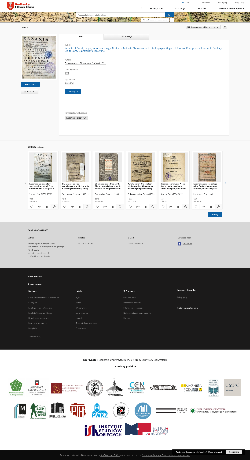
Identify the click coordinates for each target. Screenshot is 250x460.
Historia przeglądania (231, 8)
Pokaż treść (30, 84)
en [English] (188, 2)
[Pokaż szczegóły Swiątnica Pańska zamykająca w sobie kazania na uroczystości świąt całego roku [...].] (87, 207)
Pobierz (28, 92)
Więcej (215, 214)
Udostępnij (222, 2)
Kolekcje (180, 8)
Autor (78, 302)
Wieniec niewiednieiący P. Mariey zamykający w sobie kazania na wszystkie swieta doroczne (108, 186)
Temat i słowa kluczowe (86, 323)
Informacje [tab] (126, 36)
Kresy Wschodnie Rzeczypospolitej (43, 297)
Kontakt (126, 318)
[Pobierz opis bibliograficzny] (39, 207)
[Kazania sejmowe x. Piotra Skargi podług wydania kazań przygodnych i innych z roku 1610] (174, 167)
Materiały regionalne (37, 323)
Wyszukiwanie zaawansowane (155, 20)
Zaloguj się (239, 2)
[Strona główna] (140, 8)
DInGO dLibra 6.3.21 (110, 455)
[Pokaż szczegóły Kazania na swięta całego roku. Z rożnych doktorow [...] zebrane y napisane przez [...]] (218, 207)
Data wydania (82, 313)
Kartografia (33, 302)
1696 (67, 73)
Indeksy (202, 8)
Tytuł (78, 297)
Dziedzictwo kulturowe (38, 318)
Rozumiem (234, 452)
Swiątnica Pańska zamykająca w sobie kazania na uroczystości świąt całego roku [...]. (75, 186)
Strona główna (35, 284)
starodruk (69, 83)
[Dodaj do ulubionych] (225, 27)
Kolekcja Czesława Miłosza (40, 313)
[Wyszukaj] (169, 14)
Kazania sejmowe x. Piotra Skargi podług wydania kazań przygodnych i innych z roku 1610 (174, 186)
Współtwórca (82, 307)
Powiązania (81, 328)
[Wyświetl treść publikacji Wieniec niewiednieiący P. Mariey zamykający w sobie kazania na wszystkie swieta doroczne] (112, 207)
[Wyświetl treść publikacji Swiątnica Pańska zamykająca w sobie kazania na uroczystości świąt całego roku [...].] (79, 207)
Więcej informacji (215, 452)
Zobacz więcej (34, 336)
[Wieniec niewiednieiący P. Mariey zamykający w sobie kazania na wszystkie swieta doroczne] (108, 167)
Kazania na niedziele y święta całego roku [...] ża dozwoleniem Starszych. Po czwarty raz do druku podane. (42, 186)
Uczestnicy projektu (132, 302)
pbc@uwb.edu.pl (135, 243)
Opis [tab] (81, 37)
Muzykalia (32, 328)
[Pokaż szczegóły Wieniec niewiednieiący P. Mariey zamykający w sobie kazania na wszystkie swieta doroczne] (119, 207)
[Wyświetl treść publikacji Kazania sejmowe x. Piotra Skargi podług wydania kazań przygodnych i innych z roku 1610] (178, 207)
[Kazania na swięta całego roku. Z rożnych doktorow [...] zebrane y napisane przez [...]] (207, 167)
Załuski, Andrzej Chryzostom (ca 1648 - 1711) (85, 63)
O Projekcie (156, 8)
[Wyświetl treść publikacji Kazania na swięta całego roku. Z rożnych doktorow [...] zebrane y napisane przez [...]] (211, 207)
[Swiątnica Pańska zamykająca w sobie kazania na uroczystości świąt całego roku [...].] (75, 167)
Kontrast (206, 2)
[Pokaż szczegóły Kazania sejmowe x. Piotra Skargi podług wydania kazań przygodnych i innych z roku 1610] (185, 207)
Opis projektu (129, 297)
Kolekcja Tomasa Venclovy (40, 307)
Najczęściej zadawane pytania (137, 313)
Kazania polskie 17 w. (76, 118)
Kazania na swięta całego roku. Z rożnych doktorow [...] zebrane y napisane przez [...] (206, 186)
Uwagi (79, 318)
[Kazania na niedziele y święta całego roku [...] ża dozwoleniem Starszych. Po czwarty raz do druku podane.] (42, 167)
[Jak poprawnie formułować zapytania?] (172, 20)
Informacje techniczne (133, 307)
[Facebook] (179, 243)
